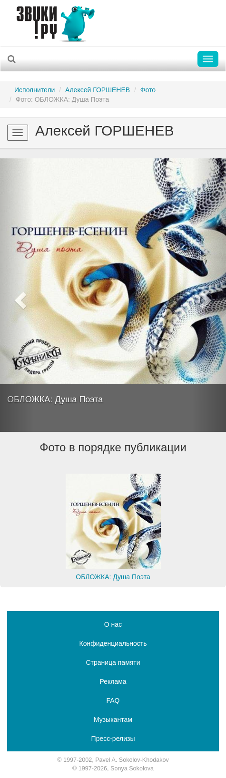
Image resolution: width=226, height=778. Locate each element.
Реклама (112, 681)
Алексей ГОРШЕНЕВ (97, 90)
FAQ (112, 700)
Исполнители (34, 90)
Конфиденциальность (113, 643)
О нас (113, 624)
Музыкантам (113, 719)
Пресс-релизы (113, 738)
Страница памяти (113, 662)
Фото (148, 90)
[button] (17, 295)
